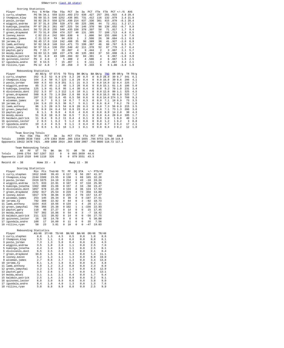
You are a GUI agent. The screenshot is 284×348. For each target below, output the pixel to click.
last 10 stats (70, 3)
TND (107, 88)
